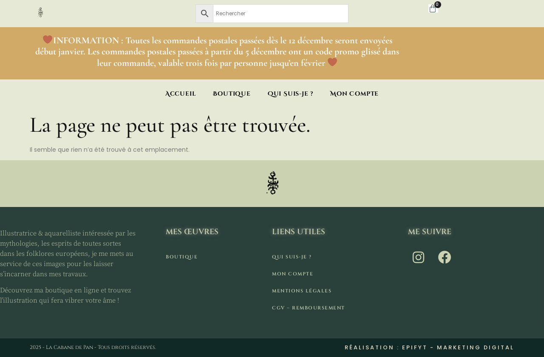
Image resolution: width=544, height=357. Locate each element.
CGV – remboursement (308, 308)
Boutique (231, 94)
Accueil (180, 94)
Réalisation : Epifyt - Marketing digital (429, 347)
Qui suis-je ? (290, 94)
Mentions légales (302, 291)
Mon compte (354, 94)
